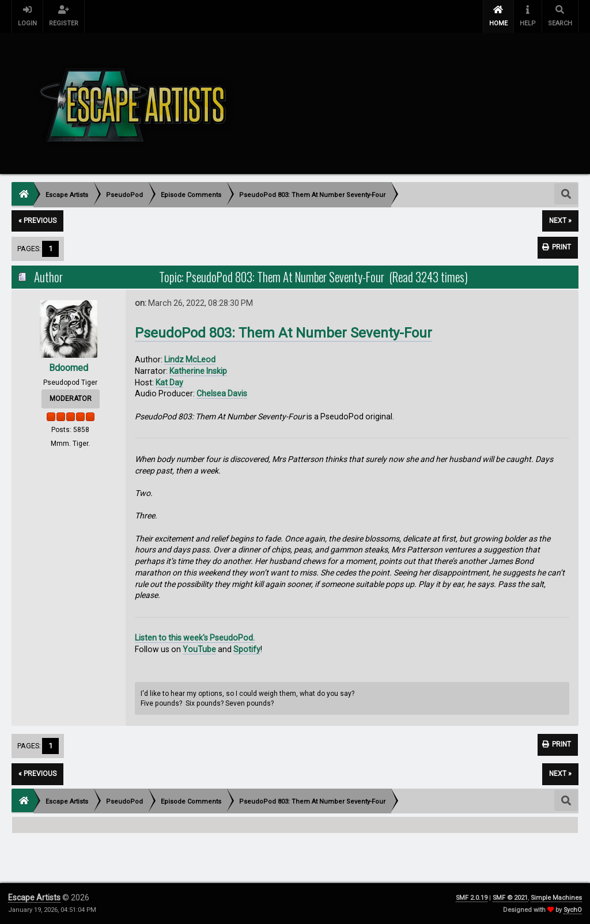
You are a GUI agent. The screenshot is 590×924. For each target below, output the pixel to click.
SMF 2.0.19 (471, 898)
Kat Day (169, 382)
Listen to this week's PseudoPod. (195, 637)
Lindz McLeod (189, 359)
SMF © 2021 (510, 898)
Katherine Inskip (198, 371)
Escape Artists (34, 897)
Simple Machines (556, 898)
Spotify (246, 649)
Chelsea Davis (221, 393)
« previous (37, 221)
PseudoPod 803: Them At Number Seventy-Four (283, 333)
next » (560, 221)
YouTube (199, 649)
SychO (572, 910)
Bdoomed (68, 367)
